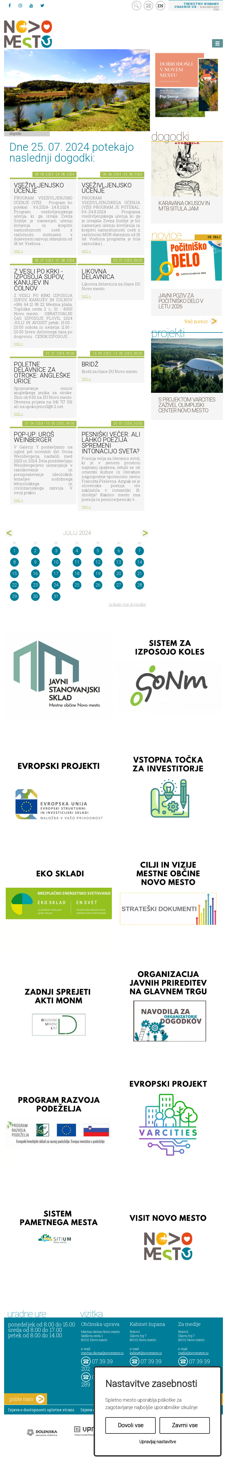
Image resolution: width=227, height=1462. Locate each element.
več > (18, 250)
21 (139, 573)
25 (77, 585)
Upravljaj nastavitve (157, 1441)
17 (56, 573)
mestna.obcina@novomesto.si (102, 1353)
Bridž (90, 364)
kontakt (148, 5)
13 (118, 562)
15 (14, 573)
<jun (9, 533)
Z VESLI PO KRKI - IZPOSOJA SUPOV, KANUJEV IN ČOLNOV (39, 280)
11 (77, 562)
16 (35, 573)
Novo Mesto (41, 34)
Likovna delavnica (98, 274)
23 (35, 585)
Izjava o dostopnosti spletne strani (41, 1409)
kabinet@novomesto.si (146, 1353)
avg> (144, 533)
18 (77, 573)
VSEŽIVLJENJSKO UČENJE (39, 188)
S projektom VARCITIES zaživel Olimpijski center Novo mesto (186, 405)
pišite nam (27, 1399)
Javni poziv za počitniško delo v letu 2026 (180, 301)
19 (98, 573)
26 (98, 585)
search (136, 5)
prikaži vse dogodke (127, 604)
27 (118, 585)
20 (118, 573)
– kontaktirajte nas (196, 6)
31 (56, 596)
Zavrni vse (185, 1425)
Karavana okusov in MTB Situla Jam (184, 206)
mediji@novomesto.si (193, 1353)
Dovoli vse (130, 1425)
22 (14, 585)
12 (98, 562)
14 (139, 562)
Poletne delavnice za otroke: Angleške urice (42, 373)
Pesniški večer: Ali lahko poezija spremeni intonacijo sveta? (111, 443)
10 (56, 562)
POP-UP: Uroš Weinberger (34, 437)
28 (139, 585)
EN (161, 5)
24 (56, 585)
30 (35, 596)
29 (14, 596)
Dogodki (16, 133)
